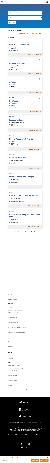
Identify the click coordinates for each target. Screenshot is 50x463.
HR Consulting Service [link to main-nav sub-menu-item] (12, 320)
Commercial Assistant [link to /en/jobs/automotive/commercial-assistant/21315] (17, 158)
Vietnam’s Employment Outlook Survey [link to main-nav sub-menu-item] (15, 368)
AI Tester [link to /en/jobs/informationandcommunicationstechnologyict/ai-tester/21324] (12, 82)
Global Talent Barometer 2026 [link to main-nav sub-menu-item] (13, 370)
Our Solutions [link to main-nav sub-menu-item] (10, 307)
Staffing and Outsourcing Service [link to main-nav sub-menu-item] (14, 329)
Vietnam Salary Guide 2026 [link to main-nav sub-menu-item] (13, 373)
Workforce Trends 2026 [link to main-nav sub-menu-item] (12, 375)
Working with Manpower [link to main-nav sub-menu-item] (12, 299)
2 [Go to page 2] (22, 231)
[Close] (47, 459)
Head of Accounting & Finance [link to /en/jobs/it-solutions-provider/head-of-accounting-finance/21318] (21, 139)
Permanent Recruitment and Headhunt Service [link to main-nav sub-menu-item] (17, 327)
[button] (47, 2)
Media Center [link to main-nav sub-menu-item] (10, 382)
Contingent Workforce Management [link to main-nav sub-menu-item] (15, 310)
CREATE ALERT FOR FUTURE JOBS (30, 34)
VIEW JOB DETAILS (34, 54)
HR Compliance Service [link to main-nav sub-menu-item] (12, 317)
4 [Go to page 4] (25, 231)
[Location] (25, 18)
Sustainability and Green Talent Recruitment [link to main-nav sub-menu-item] (16, 332)
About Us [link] (10, 352)
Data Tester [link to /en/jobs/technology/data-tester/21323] (13, 101)
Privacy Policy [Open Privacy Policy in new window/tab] (29, 434)
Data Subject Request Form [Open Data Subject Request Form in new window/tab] (25, 435)
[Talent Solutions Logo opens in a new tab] (25, 409)
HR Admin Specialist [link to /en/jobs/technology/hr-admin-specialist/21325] (17, 63)
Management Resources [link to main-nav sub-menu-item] (12, 380)
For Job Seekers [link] (11, 291)
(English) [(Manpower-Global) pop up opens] (25, 447)
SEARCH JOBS (12, 22)
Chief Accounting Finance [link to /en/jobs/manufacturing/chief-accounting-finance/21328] (19, 44)
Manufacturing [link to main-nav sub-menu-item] (10, 346)
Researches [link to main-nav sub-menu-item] (10, 385)
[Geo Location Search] (41, 18)
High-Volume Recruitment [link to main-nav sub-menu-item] (13, 315)
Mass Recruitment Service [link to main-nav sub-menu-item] (13, 322)
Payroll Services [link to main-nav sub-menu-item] (11, 324)
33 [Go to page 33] (31, 231)
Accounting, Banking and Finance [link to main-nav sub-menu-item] (14, 338)
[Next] (28, 231)
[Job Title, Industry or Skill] (25, 13)
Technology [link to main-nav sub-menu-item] (10, 348)
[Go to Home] (5, 2)
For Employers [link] (11, 303)
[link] (25, 444)
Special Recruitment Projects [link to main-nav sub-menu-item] (13, 297)
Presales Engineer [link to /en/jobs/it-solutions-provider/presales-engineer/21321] (16, 120)
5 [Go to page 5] (27, 231)
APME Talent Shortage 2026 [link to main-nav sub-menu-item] (13, 365)
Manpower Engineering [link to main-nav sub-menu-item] (12, 343)
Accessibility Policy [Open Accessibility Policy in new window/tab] (37, 434)
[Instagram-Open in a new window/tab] (29, 444)
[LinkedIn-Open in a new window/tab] (21, 443)
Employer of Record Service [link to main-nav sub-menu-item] (13, 312)
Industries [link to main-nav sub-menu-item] (9, 336)
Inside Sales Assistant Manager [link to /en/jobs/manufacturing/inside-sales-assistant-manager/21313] (21, 177)
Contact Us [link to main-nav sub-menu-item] (10, 356)
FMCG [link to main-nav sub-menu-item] (9, 341)
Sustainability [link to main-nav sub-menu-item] (10, 358)
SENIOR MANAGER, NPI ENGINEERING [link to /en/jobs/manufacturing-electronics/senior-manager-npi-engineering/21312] (24, 196)
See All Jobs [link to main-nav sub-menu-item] (10, 294)
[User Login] (45, 2)
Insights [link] (9, 362)
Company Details (11, 434)
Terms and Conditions (20, 434)
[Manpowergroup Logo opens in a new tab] (25, 416)
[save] (40, 41)
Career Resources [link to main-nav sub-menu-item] (11, 378)
